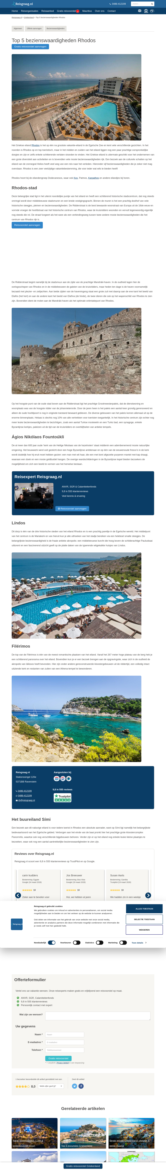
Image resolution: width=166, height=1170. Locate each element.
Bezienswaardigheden (56, 28)
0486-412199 (118, 4)
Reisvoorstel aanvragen (27, 225)
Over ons (99, 11)
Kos (76, 178)
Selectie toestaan (144, 1141)
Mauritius (87, 11)
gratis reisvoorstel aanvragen (30, 46)
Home (15, 11)
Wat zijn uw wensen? (31, 1014)
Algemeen (18, 28)
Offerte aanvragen (34, 28)
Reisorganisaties (29, 11)
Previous (18, 895)
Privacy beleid (63, 1063)
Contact (112, 11)
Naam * (39, 1034)
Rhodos (36, 145)
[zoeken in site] (152, 4)
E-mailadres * (35, 1042)
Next (148, 895)
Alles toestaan (144, 1131)
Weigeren (144, 1152)
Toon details (137, 1165)
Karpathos (93, 178)
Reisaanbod (47, 11)
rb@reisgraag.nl (26, 800)
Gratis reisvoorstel (68, 11)
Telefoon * (37, 1050)
